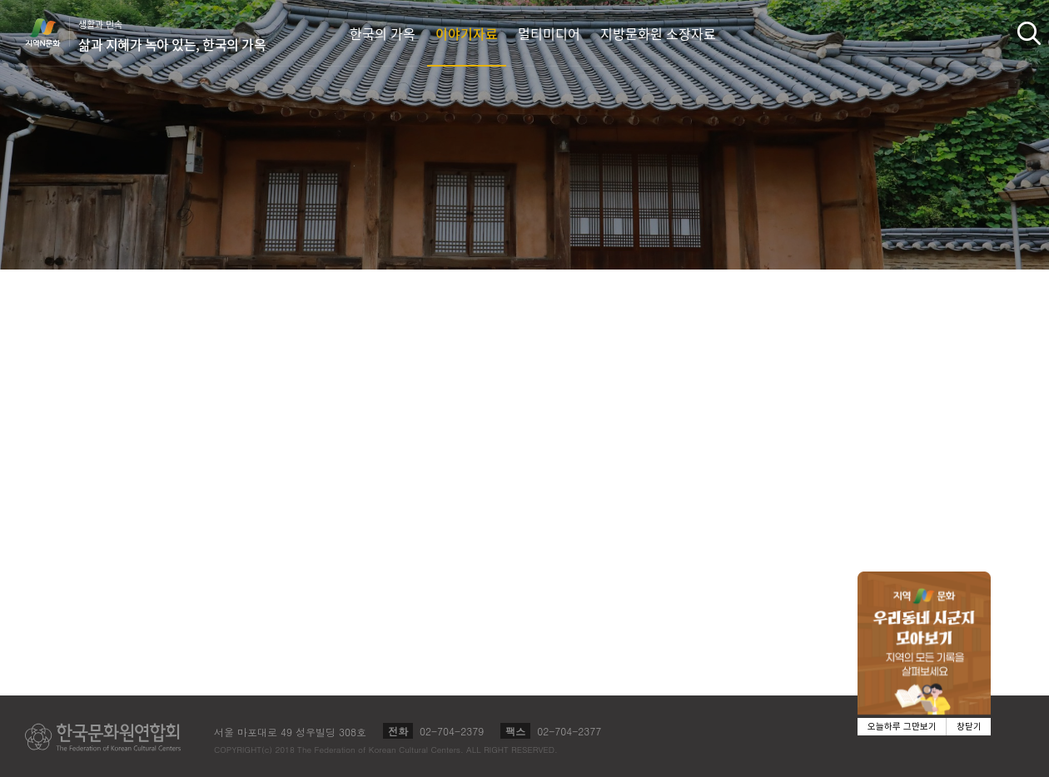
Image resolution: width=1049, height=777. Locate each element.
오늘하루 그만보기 (902, 726)
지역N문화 (51, 32)
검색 (1029, 33)
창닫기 (969, 726)
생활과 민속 (172, 35)
